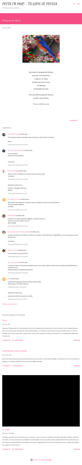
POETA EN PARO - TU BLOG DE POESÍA (29, 4)
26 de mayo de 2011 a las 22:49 (18, 256)
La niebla (6, 429)
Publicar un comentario (9, 304)
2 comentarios (17, 366)
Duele (4, 320)
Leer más (77, 340)
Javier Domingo (13, 171)
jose (9, 278)
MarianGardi (12, 215)
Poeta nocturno (13, 250)
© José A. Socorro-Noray (16, 150)
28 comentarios (17, 449)
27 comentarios (17, 340)
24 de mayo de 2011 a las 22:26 (18, 165)
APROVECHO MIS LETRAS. (14, 351)
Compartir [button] (74, 120)
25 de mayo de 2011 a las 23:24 (18, 244)
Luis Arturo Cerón (13, 134)
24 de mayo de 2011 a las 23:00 (18, 179)
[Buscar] (74, 3)
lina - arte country (13, 262)
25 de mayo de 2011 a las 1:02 (17, 210)
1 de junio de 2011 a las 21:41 (17, 287)
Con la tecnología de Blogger (41, 460)
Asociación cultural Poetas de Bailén (19, 232)
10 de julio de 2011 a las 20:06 (17, 299)
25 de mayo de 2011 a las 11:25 (18, 226)
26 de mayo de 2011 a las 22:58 (18, 273)
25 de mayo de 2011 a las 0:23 (17, 193)
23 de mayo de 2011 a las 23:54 (18, 144)
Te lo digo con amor (14, 199)
